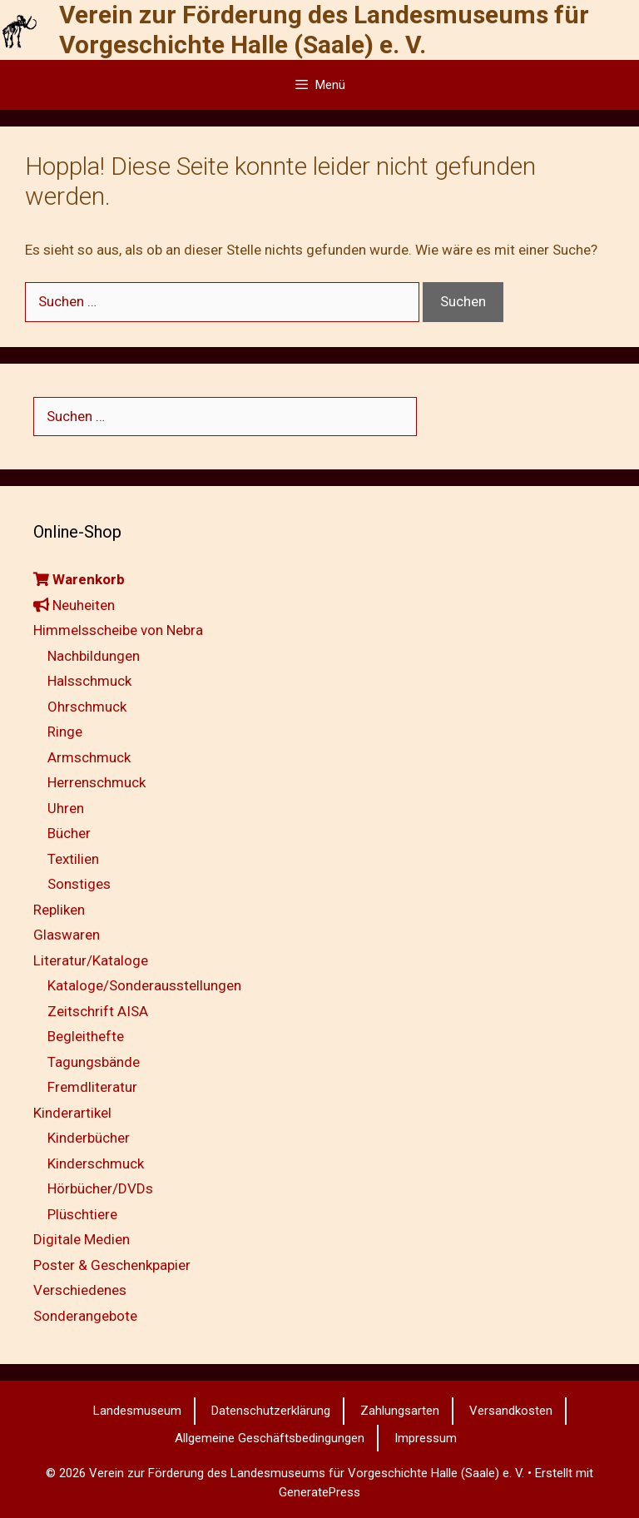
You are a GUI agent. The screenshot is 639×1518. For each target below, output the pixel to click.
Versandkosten (510, 1410)
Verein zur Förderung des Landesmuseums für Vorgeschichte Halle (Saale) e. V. (324, 29)
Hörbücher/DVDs (100, 1188)
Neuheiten (74, 605)
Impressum (425, 1438)
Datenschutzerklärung (270, 1410)
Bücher (69, 833)
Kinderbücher (88, 1137)
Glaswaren (66, 934)
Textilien (73, 859)
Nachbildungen (93, 655)
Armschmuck (89, 757)
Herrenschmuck (96, 782)
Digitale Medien (81, 1239)
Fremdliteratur (92, 1087)
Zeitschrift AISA (97, 1011)
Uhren (65, 808)
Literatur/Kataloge (90, 960)
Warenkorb (79, 579)
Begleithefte (85, 1036)
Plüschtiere (82, 1214)
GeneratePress (319, 1492)
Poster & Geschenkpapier (112, 1265)
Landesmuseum (137, 1410)
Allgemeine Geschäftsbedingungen (269, 1438)
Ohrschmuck (86, 706)
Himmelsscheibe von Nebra (118, 630)
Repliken (59, 909)
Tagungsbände (93, 1062)
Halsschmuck (89, 680)
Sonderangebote (85, 1315)
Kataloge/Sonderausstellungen (144, 985)
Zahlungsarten (399, 1410)
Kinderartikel (72, 1112)
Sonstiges (79, 884)
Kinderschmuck (95, 1163)
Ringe (64, 731)
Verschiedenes (79, 1290)
